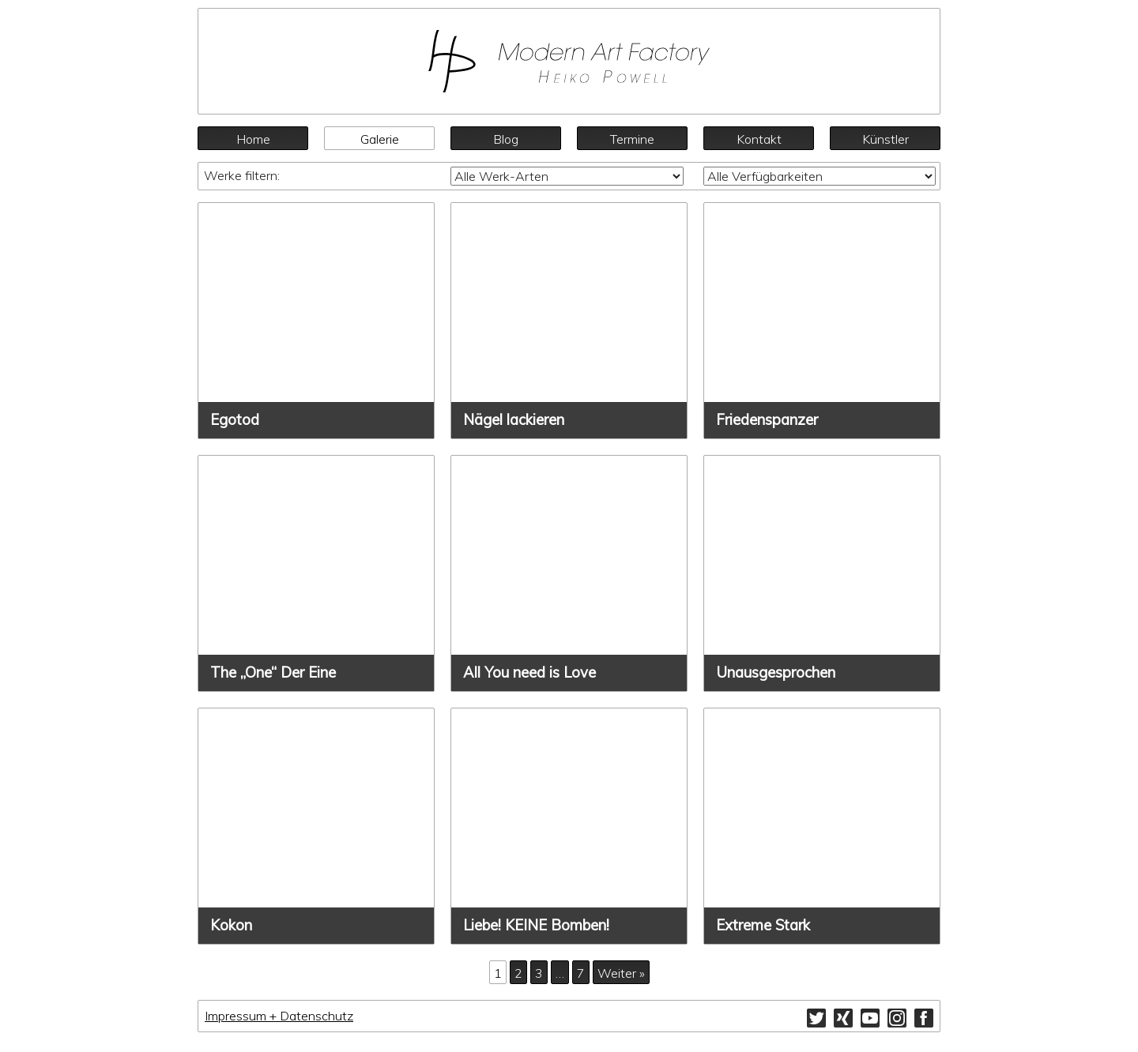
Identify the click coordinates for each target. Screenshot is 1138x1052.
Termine (632, 139)
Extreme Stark (763, 925)
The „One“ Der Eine (273, 672)
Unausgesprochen (775, 672)
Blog (505, 139)
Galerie (379, 139)
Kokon (231, 925)
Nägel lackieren (513, 420)
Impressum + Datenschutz (279, 1016)
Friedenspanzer (767, 420)
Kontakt (759, 139)
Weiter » (621, 973)
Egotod (234, 420)
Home (253, 139)
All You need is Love (529, 672)
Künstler (885, 139)
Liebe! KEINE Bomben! (536, 925)
